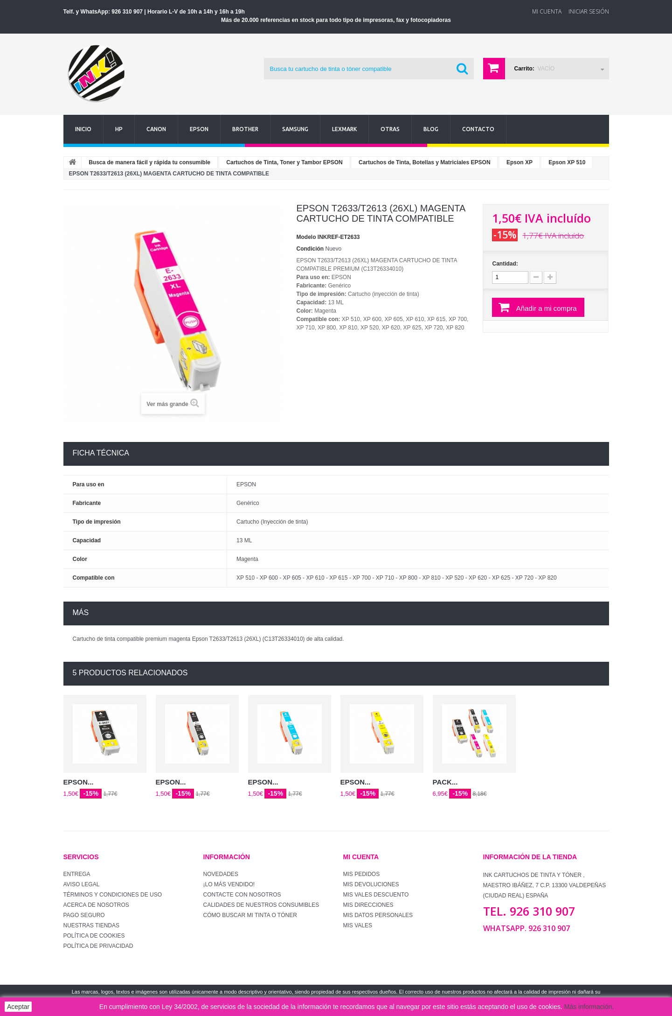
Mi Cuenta (546, 11)
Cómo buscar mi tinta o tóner (250, 915)
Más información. (589, 1006)
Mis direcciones (368, 905)
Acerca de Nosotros (96, 905)
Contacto (478, 129)
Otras (390, 129)
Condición (310, 248)
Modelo (306, 237)
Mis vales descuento (376, 894)
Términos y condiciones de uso (112, 894)
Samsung (295, 129)
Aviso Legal (81, 884)
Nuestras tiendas (91, 925)
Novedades (220, 874)
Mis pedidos (361, 874)
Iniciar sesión (588, 11)
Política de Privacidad (98, 946)
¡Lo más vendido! (229, 884)
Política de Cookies (94, 935)
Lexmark (344, 129)
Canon (156, 129)
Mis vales (357, 925)
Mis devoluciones (371, 884)
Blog (430, 129)
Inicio (83, 129)
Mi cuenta (361, 857)
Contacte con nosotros (242, 894)
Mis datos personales (378, 915)
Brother (245, 129)
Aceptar (18, 1006)
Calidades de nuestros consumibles (261, 905)
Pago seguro (84, 915)
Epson (199, 129)
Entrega (76, 874)
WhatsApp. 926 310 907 (526, 928)
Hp (119, 129)
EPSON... (78, 782)
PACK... (445, 782)
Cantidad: (505, 263)
